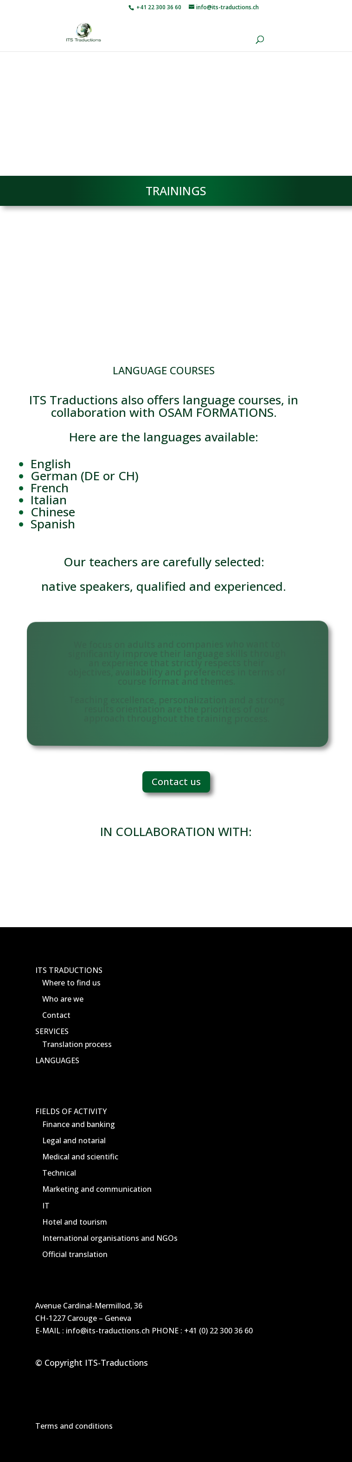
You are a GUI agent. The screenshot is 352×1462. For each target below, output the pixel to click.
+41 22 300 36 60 (158, 7)
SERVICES (52, 1031)
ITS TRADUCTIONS (68, 970)
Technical (59, 1173)
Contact (56, 1015)
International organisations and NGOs (110, 1238)
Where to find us (71, 983)
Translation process (77, 1044)
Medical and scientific (80, 1157)
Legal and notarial (74, 1140)
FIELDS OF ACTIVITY (71, 1111)
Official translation (75, 1254)
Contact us (176, 781)
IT (46, 1206)
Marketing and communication (97, 1189)
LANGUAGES (57, 1060)
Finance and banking (78, 1124)
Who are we (62, 999)
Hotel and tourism (74, 1222)
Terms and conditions (74, 1426)
